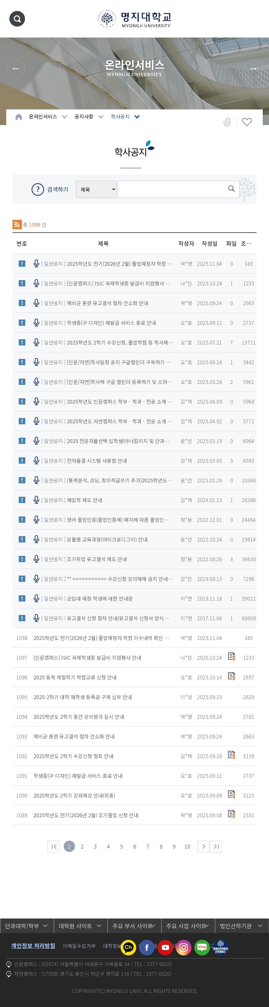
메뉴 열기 (255, 19)
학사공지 (120, 116)
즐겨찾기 (247, 122)
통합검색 (17, 19)
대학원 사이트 (75, 926)
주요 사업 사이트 (186, 926)
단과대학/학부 (22, 926)
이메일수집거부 (79, 945)
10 (187, 846)
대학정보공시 (117, 945)
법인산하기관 (236, 926)
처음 (53, 847)
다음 (203, 847)
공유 (227, 122)
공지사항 (84, 116)
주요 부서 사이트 (132, 926)
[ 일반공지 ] (107, 263)
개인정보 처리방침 (33, 945)
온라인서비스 (43, 116)
